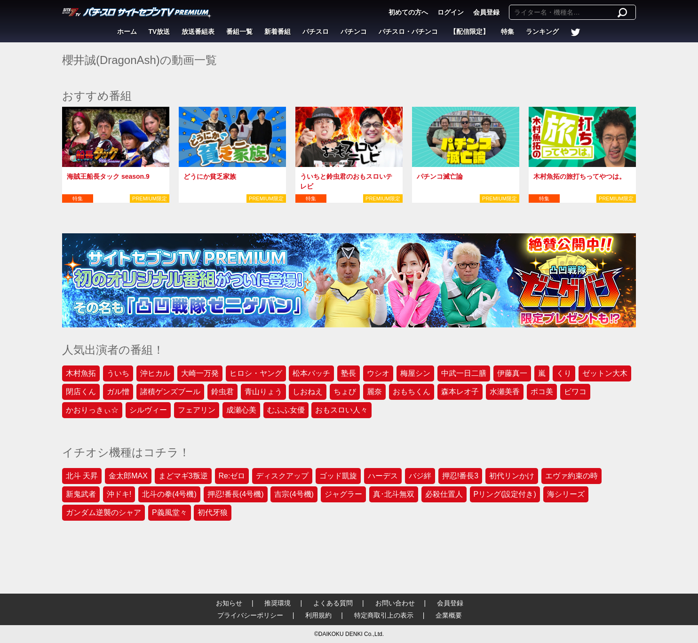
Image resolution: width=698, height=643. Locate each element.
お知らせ (229, 603)
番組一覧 (239, 31)
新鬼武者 (81, 494)
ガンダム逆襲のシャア (103, 512)
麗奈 (374, 392)
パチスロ (315, 31)
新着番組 (277, 31)
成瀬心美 (241, 410)
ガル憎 (118, 392)
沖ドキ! (119, 494)
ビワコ (575, 392)
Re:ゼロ (232, 476)
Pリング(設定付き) (505, 494)
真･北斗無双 (393, 494)
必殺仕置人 (444, 494)
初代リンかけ (511, 476)
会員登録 (486, 12)
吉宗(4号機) (294, 494)
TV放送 (159, 31)
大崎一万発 (200, 373)
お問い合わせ (395, 603)
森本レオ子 (460, 392)
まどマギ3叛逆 (183, 476)
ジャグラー (343, 494)
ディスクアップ (282, 476)
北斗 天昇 (82, 476)
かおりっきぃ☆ (92, 410)
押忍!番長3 (460, 476)
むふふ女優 (286, 410)
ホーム (127, 31)
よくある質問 (333, 603)
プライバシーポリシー (250, 615)
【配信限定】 (469, 31)
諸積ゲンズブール (170, 392)
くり (563, 373)
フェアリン (196, 410)
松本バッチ (311, 373)
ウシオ (378, 373)
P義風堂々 (169, 512)
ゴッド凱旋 (338, 476)
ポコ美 (542, 392)
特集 (507, 31)
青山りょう (263, 392)
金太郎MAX (128, 476)
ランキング (542, 31)
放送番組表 (198, 31)
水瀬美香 (505, 392)
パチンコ (354, 31)
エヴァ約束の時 (571, 476)
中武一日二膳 (463, 373)
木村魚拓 (81, 373)
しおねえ (308, 392)
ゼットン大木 (604, 373)
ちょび (344, 392)
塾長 (348, 373)
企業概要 (449, 615)
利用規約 (318, 615)
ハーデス (383, 476)
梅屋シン (415, 373)
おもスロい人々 (341, 410)
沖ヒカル (155, 373)
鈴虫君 (222, 392)
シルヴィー (148, 410)
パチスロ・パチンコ (408, 31)
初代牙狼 (213, 512)
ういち (118, 373)
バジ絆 (420, 476)
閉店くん (81, 392)
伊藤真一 (512, 373)
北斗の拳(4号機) (169, 494)
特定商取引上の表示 (383, 615)
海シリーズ (566, 494)
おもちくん (411, 392)
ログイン (450, 12)
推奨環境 (277, 603)
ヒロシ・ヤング (256, 373)
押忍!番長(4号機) (235, 494)
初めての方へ (408, 12)
